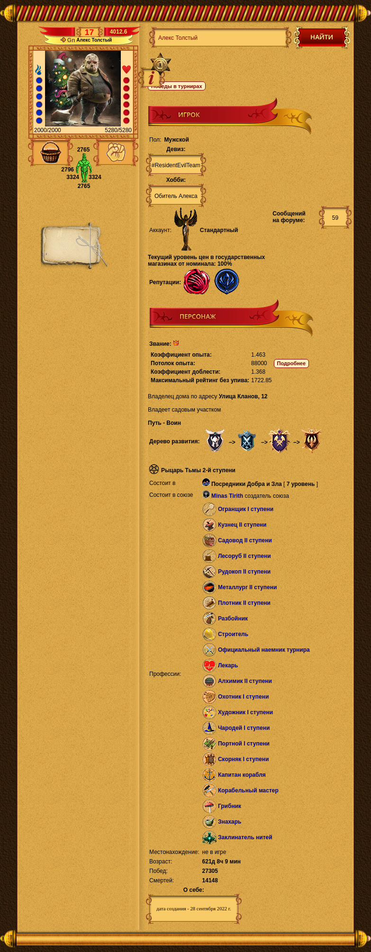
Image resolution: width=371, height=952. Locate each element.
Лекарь (228, 665)
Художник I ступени (245, 712)
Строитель (233, 634)
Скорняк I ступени (243, 759)
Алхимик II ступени (245, 681)
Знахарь (230, 821)
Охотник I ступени (243, 696)
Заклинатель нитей (245, 837)
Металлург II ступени (247, 587)
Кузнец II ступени (242, 524)
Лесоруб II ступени (244, 556)
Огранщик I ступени (245, 509)
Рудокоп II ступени (244, 571)
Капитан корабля (242, 775)
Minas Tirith (227, 496)
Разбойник (233, 618)
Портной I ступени (244, 743)
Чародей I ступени (244, 728)
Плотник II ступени (244, 603)
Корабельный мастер (248, 790)
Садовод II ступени (245, 540)
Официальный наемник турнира (264, 650)
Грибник (229, 806)
